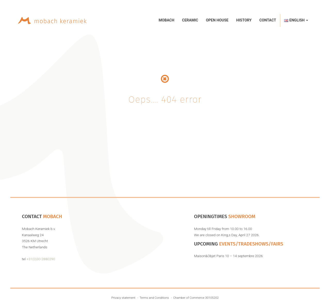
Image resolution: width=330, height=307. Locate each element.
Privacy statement (123, 298)
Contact (267, 20)
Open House (217, 20)
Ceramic (190, 20)
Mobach (166, 20)
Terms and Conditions (154, 298)
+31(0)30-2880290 (41, 259)
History (244, 20)
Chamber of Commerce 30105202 (196, 298)
